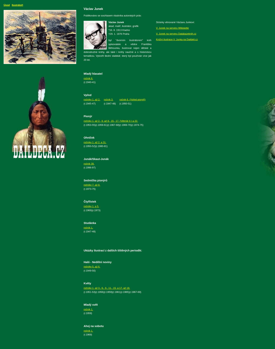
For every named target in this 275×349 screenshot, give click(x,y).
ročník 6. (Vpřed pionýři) (132, 99)
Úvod (7, 5)
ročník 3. (108, 99)
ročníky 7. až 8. (92, 184)
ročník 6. (88, 78)
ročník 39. (89, 163)
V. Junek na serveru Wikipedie (172, 28)
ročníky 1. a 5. (91, 206)
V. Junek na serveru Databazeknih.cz (176, 33)
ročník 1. (88, 227)
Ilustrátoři (17, 5)
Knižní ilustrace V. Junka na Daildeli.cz (177, 39)
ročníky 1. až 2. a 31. (95, 142)
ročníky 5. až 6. (92, 266)
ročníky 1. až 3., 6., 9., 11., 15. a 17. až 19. (107, 288)
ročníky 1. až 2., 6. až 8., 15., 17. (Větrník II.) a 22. (111, 121)
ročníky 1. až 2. (92, 99)
